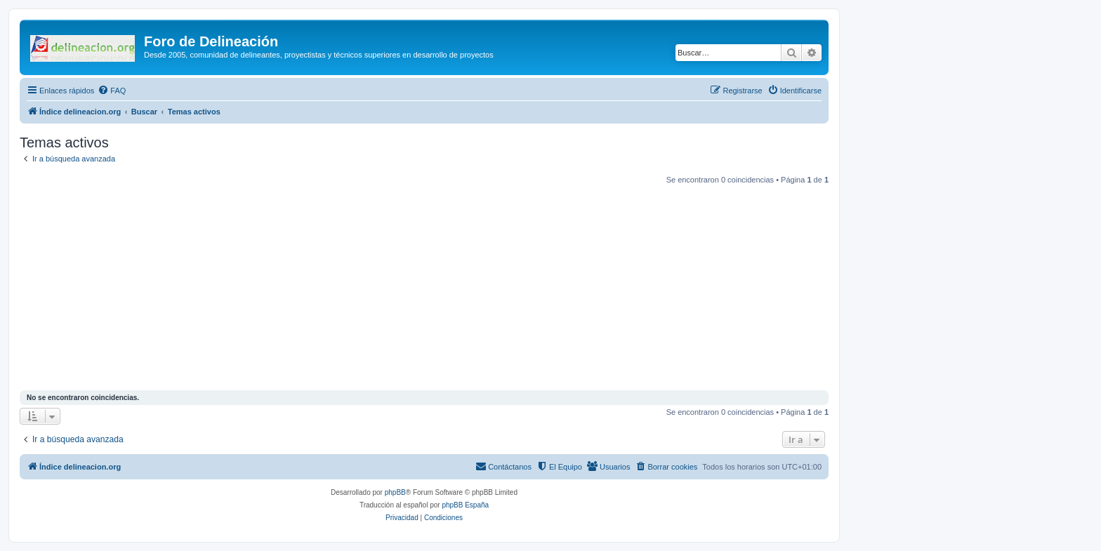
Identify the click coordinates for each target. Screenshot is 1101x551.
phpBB (395, 492)
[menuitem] (112, 90)
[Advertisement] (441, 289)
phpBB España (465, 505)
